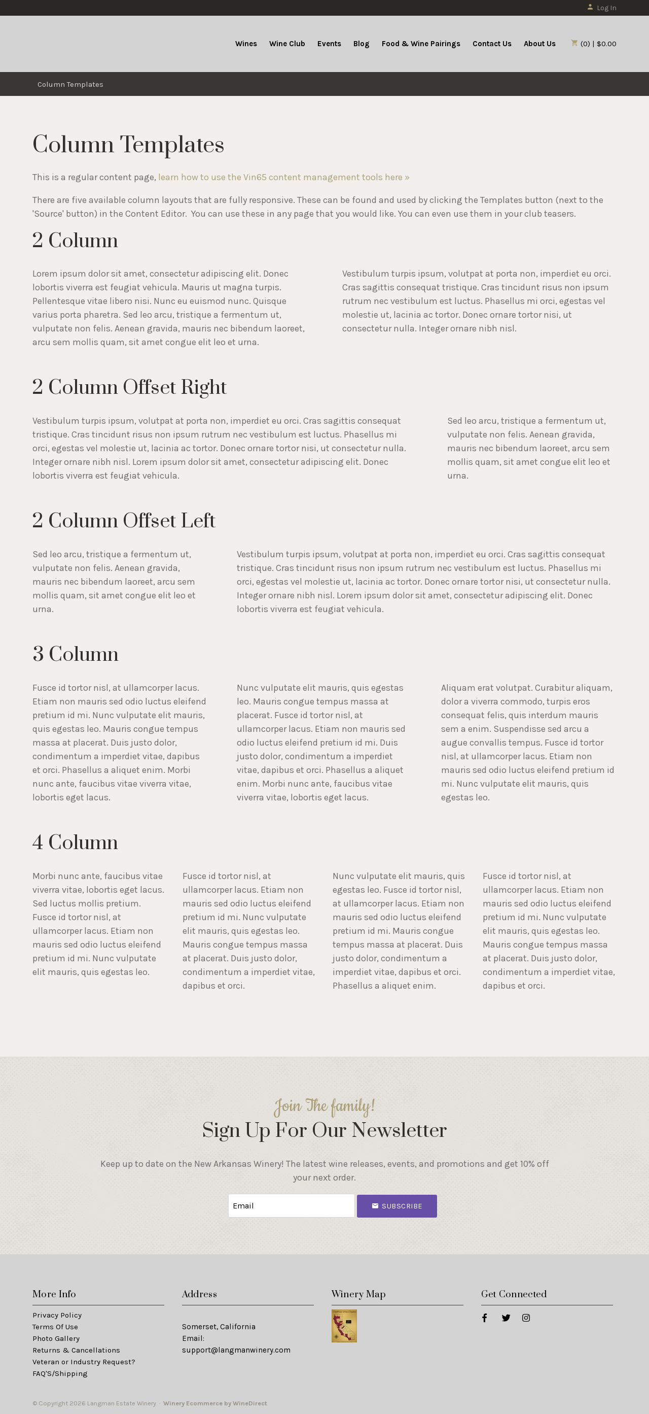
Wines (246, 43)
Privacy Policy (57, 1315)
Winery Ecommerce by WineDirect (215, 1403)
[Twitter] (506, 1317)
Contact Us (492, 43)
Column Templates (70, 84)
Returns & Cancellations (76, 1350)
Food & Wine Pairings (421, 43)
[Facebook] (484, 1317)
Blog (361, 43)
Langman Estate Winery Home (95, 42)
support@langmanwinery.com (236, 1350)
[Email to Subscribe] (291, 1206)
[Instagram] (525, 1317)
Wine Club (287, 43)
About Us (540, 43)
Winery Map (359, 1294)
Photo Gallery (56, 1338)
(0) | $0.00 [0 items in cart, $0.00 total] (594, 43)
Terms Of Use (55, 1326)
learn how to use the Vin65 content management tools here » (284, 177)
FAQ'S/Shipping (60, 1373)
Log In (602, 8)
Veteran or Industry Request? (83, 1361)
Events (329, 43)
